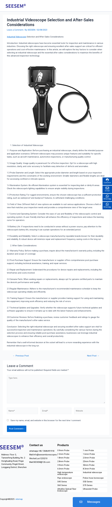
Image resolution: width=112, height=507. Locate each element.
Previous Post (21, 356)
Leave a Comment (15, 30)
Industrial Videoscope (16, 37)
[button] (92, 502)
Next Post (93, 356)
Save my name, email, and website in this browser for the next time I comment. (46, 420)
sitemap (19, 499)
